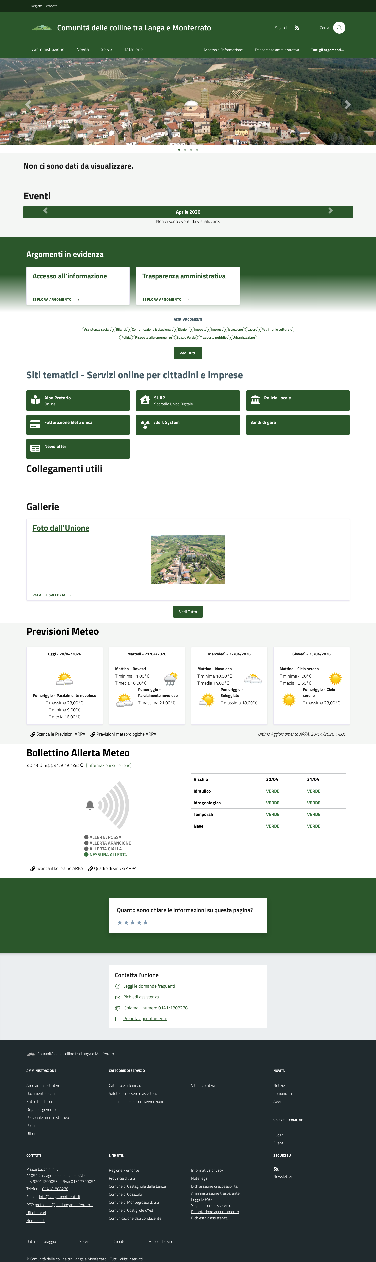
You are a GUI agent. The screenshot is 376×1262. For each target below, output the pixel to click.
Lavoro (252, 329)
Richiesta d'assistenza (209, 1218)
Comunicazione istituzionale (152, 329)
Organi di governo (41, 1109)
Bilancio (121, 329)
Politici (31, 1125)
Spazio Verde (186, 337)
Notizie (279, 1085)
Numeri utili (35, 1221)
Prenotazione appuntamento (215, 1212)
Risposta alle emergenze (153, 337)
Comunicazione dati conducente (135, 1218)
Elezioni (183, 329)
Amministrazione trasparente (215, 1193)
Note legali (200, 1178)
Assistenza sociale (97, 329)
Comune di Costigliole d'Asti (131, 1210)
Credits (119, 1241)
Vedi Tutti (188, 353)
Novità (82, 49)
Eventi (278, 1143)
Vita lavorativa (203, 1085)
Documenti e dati (40, 1093)
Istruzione (235, 329)
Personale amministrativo (47, 1117)
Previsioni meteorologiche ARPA (123, 734)
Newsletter (282, 1176)
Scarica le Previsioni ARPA (57, 734)
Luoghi (278, 1135)
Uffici (30, 1133)
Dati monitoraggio (41, 1241)
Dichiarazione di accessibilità (214, 1186)
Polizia (126, 337)
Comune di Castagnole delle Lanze (137, 1186)
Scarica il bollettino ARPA (56, 868)
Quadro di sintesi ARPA (112, 868)
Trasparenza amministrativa (277, 50)
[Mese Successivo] (330, 210)
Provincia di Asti (122, 1178)
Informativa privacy (207, 1170)
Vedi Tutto (188, 612)
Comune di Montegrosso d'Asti (134, 1202)
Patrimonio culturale (277, 329)
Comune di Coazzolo (125, 1194)
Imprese (217, 329)
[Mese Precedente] (45, 210)
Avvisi (278, 1101)
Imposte (200, 329)
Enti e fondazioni (40, 1101)
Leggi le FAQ (201, 1199)
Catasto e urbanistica (126, 1085)
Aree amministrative (43, 1085)
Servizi (107, 49)
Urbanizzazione (244, 337)
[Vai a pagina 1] (179, 150)
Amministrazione (48, 49)
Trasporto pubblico (214, 337)
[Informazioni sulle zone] (109, 765)
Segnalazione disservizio (211, 1205)
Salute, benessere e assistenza (134, 1093)
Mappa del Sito (160, 1241)
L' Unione (134, 49)
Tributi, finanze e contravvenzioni (136, 1101)
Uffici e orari (36, 1213)
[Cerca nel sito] (337, 28)
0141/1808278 (55, 1189)
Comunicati (282, 1093)
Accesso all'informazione (223, 50)
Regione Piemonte (44, 5)
